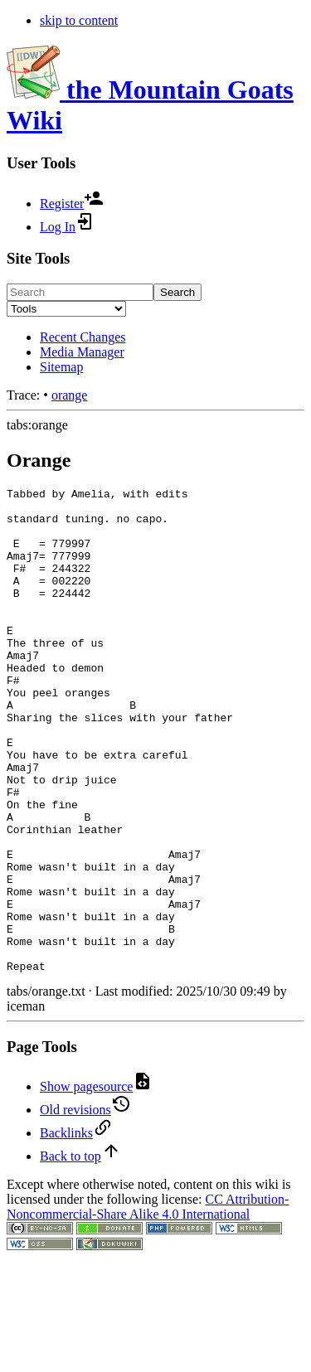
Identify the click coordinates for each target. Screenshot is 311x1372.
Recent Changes (83, 337)
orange (69, 395)
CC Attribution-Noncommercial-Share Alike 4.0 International (148, 1303)
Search (177, 292)
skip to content (79, 20)
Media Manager (82, 352)
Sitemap (61, 367)
